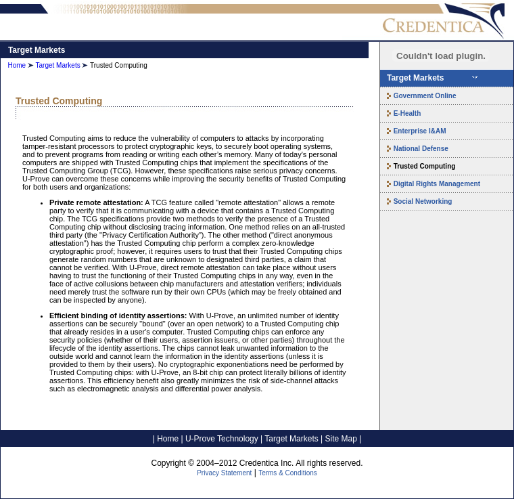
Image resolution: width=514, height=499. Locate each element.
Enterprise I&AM (420, 131)
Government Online (425, 96)
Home (16, 65)
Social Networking (423, 201)
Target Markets (58, 65)
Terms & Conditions (287, 473)
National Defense (421, 148)
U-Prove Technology (221, 438)
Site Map (341, 438)
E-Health (407, 113)
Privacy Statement (224, 473)
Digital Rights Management (437, 184)
